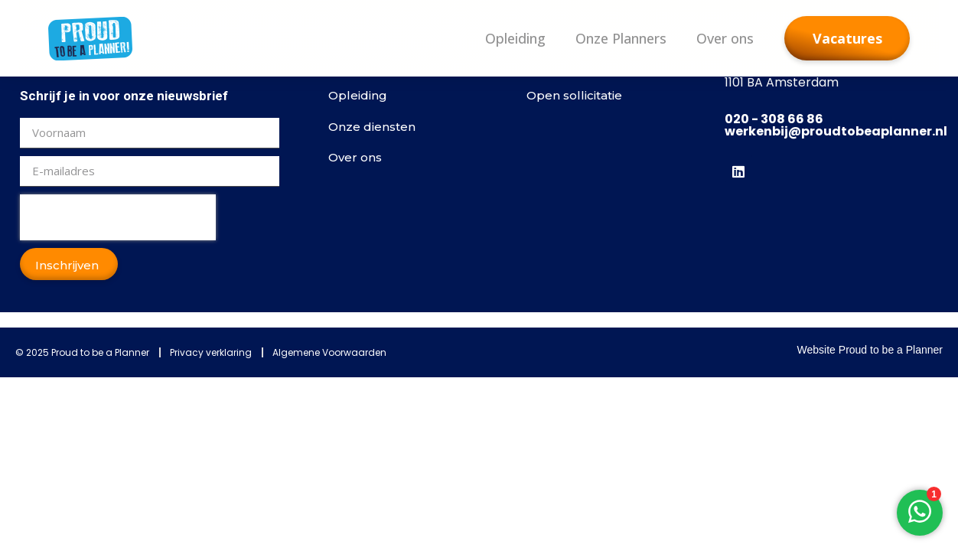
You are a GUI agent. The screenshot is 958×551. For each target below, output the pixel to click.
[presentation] (118, 217)
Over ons (725, 38)
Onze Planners (620, 38)
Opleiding (515, 38)
